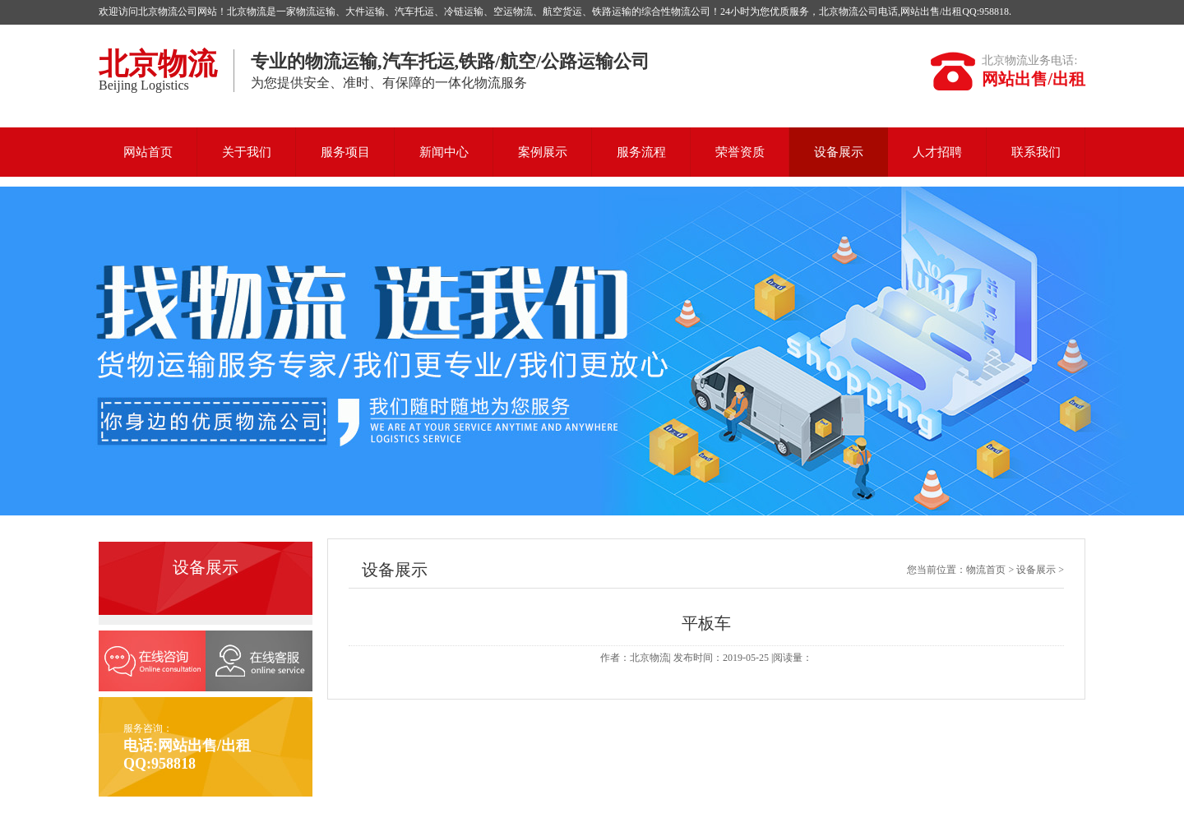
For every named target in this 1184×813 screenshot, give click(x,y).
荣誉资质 (740, 152)
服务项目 (345, 152)
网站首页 (148, 152)
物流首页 (986, 569)
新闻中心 (444, 152)
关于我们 (246, 152)
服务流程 (641, 152)
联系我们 (1036, 152)
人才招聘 (937, 152)
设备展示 (838, 152)
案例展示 (542, 152)
